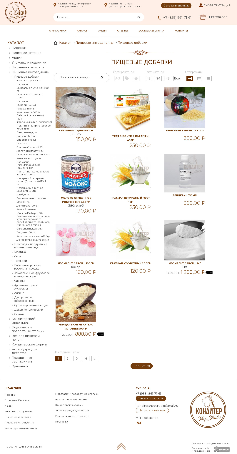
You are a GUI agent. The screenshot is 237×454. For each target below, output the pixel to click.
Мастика (20, 252)
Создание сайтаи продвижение (201, 449)
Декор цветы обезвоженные (24, 299)
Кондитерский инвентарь (23, 320)
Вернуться (141, 366)
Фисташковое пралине (31, 198)
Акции (102, 30)
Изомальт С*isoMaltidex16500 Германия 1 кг (28, 164)
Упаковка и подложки (29, 62)
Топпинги (20, 260)
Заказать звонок (176, 5)
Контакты (181, 30)
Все (177, 78)
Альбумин (22, 194)
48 (168, 78)
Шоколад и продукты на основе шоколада (30, 245)
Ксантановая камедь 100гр (33, 236)
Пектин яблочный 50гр (30, 147)
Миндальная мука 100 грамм (29, 96)
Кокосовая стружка (28, 158)
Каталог (82, 30)
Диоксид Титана (26, 135)
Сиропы (19, 280)
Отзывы (122, 30)
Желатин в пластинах (29, 150)
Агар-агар (22, 143)
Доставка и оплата (151, 30)
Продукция (13, 387)
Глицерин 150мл (26, 104)
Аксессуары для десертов (24, 351)
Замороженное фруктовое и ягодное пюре (32, 274)
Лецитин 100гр (25, 232)
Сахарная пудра (26, 132)
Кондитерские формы (29, 344)
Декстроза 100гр (27, 205)
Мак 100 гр (23, 201)
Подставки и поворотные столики (28, 329)
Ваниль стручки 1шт (28, 80)
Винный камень (26, 209)
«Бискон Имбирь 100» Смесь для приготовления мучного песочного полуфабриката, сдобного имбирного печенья (33, 219)
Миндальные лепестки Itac (33, 154)
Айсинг (19, 293)
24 (158, 78)
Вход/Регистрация (217, 5)
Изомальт (22, 84)
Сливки (19, 314)
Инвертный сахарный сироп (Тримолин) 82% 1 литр (31, 181)
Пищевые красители (28, 67)
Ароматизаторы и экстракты (25, 287)
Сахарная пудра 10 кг (29, 228)
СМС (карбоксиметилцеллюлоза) (33, 120)
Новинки (19, 48)
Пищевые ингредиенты (31, 72)
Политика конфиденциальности (210, 443)
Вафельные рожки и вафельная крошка (27, 267)
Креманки (20, 366)
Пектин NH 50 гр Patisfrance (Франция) (33, 127)
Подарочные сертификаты (22, 359)
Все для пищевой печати (26, 337)
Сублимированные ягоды (31, 305)
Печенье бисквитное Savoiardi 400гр (29, 189)
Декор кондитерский (28, 309)
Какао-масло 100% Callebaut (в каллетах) (30, 114)
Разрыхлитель (25, 108)
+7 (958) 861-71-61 (177, 18)
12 (149, 78)
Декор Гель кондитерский (32, 239)
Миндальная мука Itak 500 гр (32, 89)
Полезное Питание (26, 53)
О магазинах (57, 30)
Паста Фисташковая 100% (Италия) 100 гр (32, 173)
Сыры (17, 256)
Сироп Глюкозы (26, 139)
